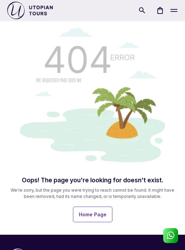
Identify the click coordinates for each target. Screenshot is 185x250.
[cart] (160, 10)
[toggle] (174, 10)
